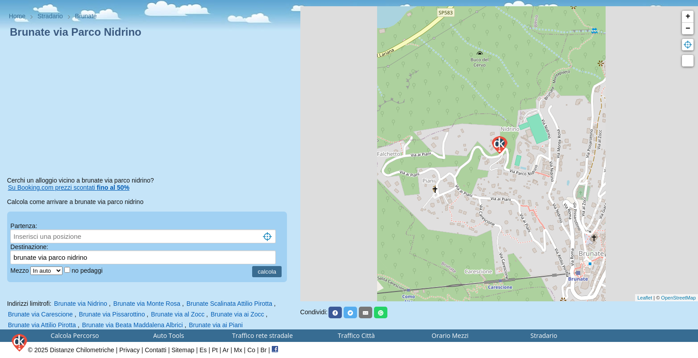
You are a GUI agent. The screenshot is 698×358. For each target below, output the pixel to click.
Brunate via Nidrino (80, 303)
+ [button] (688, 16)
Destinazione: (29, 246)
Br (263, 350)
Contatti (155, 350)
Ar (226, 350)
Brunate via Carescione (40, 314)
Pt (215, 350)
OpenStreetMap (678, 297)
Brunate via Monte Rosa (146, 303)
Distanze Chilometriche (82, 350)
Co (251, 350)
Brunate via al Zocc (177, 314)
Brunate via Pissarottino (112, 314)
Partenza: (23, 225)
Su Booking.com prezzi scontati (68, 187)
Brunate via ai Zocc (237, 314)
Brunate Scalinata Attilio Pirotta (229, 303)
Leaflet (644, 297)
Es (203, 350)
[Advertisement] (150, 108)
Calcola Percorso (75, 335)
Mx (238, 350)
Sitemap (182, 350)
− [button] (688, 28)
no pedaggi (87, 270)
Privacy (129, 350)
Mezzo (20, 270)
